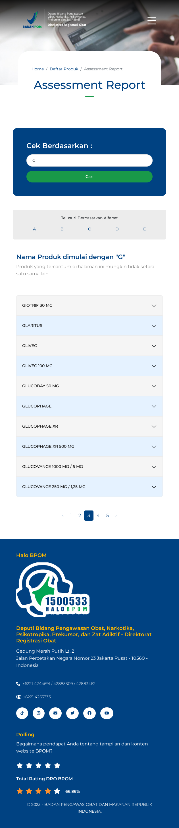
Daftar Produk (64, 69)
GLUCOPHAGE (36, 406)
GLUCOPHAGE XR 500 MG (48, 446)
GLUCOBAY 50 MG (40, 385)
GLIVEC (29, 345)
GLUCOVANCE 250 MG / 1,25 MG (54, 486)
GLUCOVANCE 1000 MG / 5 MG (52, 466)
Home (38, 69)
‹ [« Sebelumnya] (63, 515)
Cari (89, 176)
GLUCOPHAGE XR (40, 426)
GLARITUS (32, 325)
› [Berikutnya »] (116, 515)
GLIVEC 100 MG (37, 365)
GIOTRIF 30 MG (37, 305)
